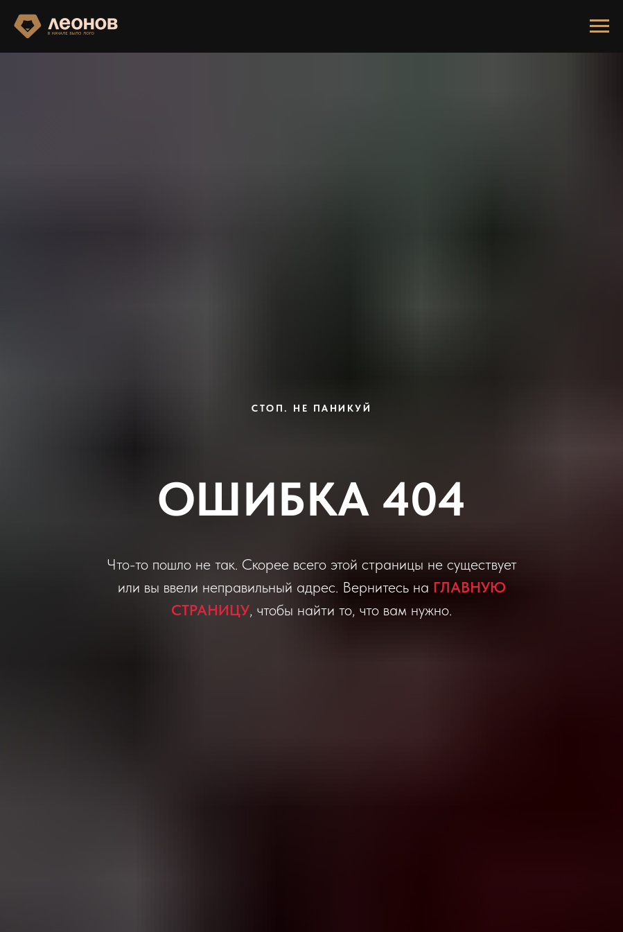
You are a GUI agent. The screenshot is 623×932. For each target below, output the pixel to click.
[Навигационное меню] (599, 26)
